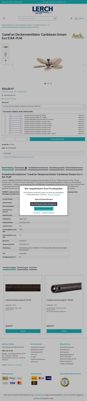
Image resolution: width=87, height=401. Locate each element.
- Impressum (36, 212)
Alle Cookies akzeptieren (43, 208)
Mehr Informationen (54, 194)
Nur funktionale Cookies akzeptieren (43, 204)
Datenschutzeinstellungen (44, 199)
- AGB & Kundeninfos (48, 212)
